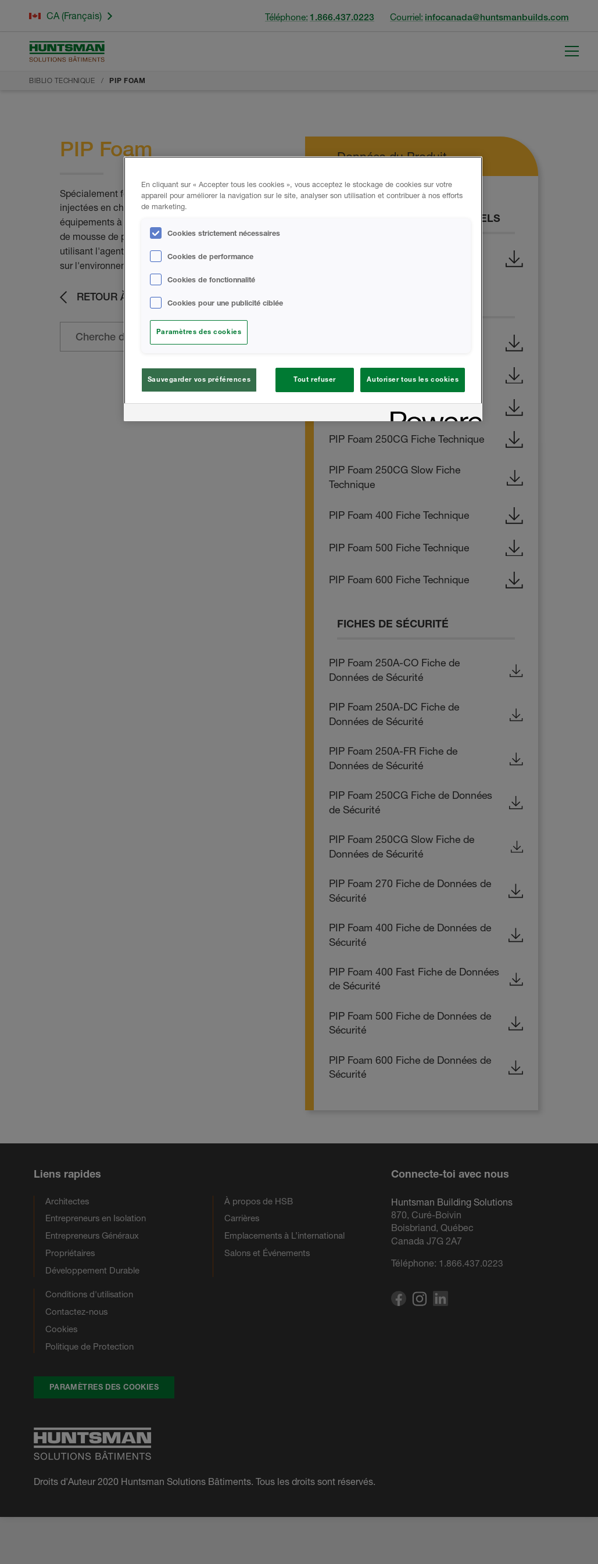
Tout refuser (314, 379)
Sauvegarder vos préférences (199, 379)
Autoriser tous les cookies (413, 379)
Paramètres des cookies (199, 332)
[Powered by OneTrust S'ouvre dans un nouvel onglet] (432, 414)
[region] (303, 288)
